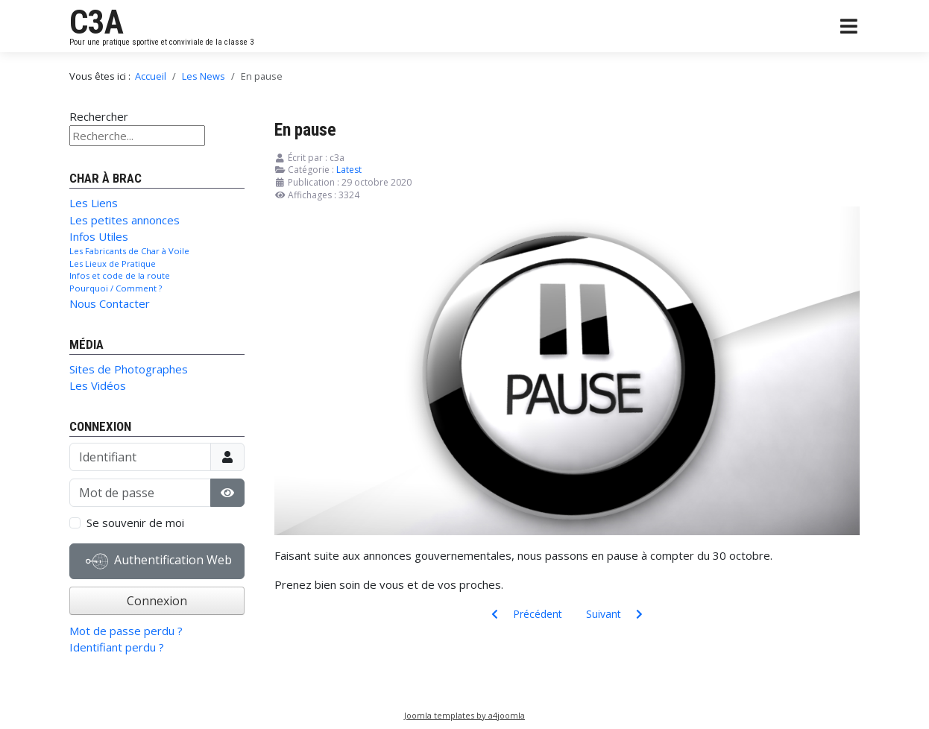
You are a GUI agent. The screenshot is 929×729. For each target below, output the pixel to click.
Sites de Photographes (128, 369)
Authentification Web (159, 561)
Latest (349, 169)
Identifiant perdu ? (116, 647)
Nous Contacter (109, 303)
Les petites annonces (124, 219)
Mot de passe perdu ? (126, 630)
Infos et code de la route (119, 275)
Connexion (157, 601)
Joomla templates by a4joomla (464, 715)
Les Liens (93, 202)
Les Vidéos (97, 385)
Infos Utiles (98, 236)
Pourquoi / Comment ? (115, 288)
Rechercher (98, 116)
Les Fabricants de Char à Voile (129, 250)
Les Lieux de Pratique (112, 263)
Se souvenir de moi (135, 522)
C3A (96, 22)
